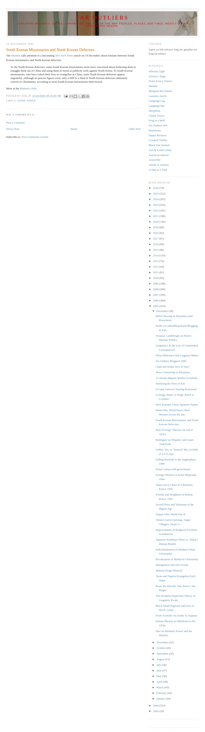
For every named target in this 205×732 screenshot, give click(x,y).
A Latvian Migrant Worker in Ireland (176, 378)
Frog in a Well (157, 120)
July (159, 664)
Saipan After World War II (170, 514)
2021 (156, 216)
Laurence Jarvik (158, 96)
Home (74, 128)
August (160, 659)
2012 (156, 266)
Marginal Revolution (160, 91)
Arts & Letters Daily (160, 150)
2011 (156, 272)
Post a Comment (15, 122)
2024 (156, 199)
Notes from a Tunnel (160, 81)
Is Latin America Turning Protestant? (176, 389)
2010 (156, 278)
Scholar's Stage (157, 76)
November (162, 642)
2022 (156, 210)
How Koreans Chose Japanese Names (177, 404)
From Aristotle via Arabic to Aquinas (176, 615)
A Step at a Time (158, 169)
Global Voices (156, 115)
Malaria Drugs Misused (169, 570)
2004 (156, 705)
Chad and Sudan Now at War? (172, 366)
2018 (156, 233)
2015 (156, 249)
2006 (156, 300)
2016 (156, 244)
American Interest (159, 155)
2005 (156, 306)
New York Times (64, 55)
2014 (156, 255)
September (162, 653)
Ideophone (155, 110)
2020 (156, 221)
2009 (156, 283)
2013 (156, 261)
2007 (156, 294)
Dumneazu (155, 130)
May (159, 676)
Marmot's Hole (28, 88)
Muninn (153, 86)
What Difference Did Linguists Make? (177, 355)
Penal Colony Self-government (173, 469)
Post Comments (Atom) (35, 136)
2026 (156, 188)
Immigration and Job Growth (172, 564)
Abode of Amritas (159, 164)
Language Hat (156, 105)
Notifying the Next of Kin (170, 383)
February (161, 693)
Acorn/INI (154, 159)
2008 (156, 289)
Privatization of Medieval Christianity (177, 559)
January (161, 698)
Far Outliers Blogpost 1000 (171, 361)
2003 (156, 711)
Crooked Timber (158, 140)
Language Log (157, 100)
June (159, 670)
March (160, 687)
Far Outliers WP (158, 125)
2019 (156, 227)
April (159, 681)
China (21, 101)
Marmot (15, 55)
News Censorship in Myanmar (173, 372)
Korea (31, 101)
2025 (156, 193)
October (161, 648)
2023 (156, 204)
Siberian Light (157, 71)
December (162, 311)
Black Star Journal (159, 145)
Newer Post (12, 128)
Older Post (134, 128)
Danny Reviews (158, 135)
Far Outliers (102, 17)
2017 (156, 238)
